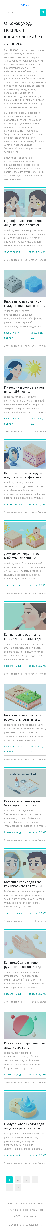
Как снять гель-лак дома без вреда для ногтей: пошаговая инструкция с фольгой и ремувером (22, 803)
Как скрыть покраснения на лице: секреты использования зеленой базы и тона (25, 1045)
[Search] (22, 12)
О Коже (25, 5)
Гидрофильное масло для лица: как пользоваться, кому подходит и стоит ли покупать (23, 223)
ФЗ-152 (18, 1216)
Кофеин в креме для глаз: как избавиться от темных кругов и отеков (23, 884)
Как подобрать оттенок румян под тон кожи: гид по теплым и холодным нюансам (25, 964)
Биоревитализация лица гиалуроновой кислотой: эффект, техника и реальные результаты (22, 303)
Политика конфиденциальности (25, 1209)
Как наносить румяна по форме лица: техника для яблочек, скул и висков (23, 636)
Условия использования (29, 1203)
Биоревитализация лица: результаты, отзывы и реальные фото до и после (24, 717)
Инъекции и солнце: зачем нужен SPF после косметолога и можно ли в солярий (24, 389)
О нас (10, 1203)
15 (18, 1187)
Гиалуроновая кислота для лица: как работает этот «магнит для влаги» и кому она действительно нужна (24, 1126)
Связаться (30, 1216)
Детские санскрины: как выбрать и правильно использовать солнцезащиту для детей (23, 556)
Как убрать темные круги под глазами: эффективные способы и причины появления (24, 475)
